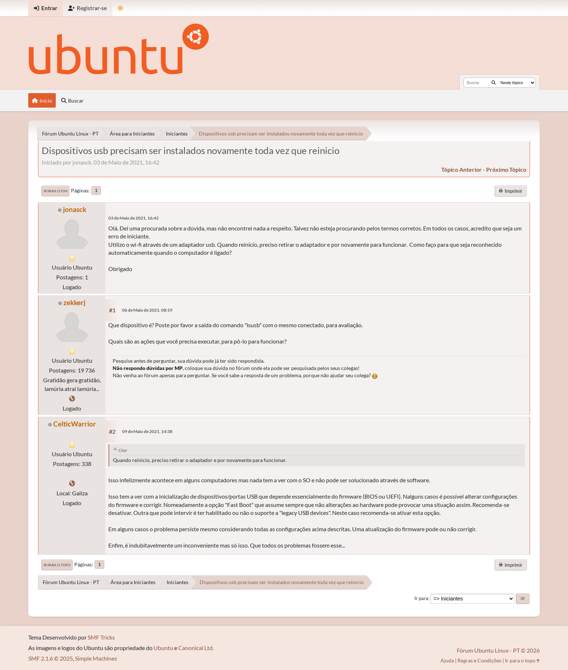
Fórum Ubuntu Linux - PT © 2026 (498, 650)
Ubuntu (163, 647)
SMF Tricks (101, 637)
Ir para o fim (55, 191)
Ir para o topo (57, 565)
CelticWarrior (74, 424)
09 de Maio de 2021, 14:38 (147, 431)
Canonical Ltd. (196, 647)
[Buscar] (493, 83)
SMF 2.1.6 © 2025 (50, 658)
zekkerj (74, 302)
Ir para (421, 598)
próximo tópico (506, 169)
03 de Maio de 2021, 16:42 (133, 218)
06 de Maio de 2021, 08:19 (147, 310)
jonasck (74, 209)
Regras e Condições (479, 660)
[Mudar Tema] (120, 8)
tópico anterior (461, 169)
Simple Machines (96, 658)
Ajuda (447, 660)
